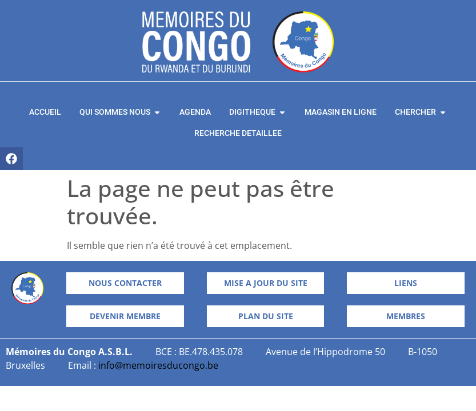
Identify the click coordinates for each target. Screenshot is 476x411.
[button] (266, 316)
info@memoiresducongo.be (158, 365)
